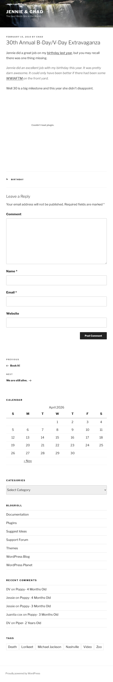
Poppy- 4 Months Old (31, 589)
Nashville (72, 647)
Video (87, 647)
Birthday (17, 179)
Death (12, 647)
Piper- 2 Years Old (28, 623)
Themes (12, 548)
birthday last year (59, 53)
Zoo (99, 647)
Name (11, 271)
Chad (39, 37)
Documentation (17, 514)
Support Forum (17, 540)
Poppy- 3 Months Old (35, 606)
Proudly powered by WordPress (23, 673)
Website (12, 313)
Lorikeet (27, 647)
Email (11, 292)
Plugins (11, 523)
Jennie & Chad (24, 11)
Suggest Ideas (16, 531)
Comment (13, 214)
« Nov (28, 461)
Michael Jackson (49, 647)
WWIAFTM (14, 78)
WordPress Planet (19, 565)
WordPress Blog (18, 556)
